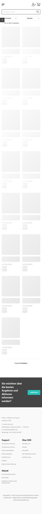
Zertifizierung (6, 457)
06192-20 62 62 (8, 424)
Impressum (8, 498)
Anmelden (34, 392)
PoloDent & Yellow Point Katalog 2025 (9, 482)
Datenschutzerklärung (9, 464)
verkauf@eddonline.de (10, 430)
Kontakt (4, 460)
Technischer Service (8, 447)
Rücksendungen (7, 454)
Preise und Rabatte (8, 450)
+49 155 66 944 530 (15, 432)
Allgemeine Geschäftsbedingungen (25, 498)
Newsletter (5, 477)
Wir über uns (26, 444)
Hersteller (25, 450)
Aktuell (24, 447)
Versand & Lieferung (8, 444)
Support (5, 440)
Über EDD (26, 440)
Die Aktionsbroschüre (29, 454)
